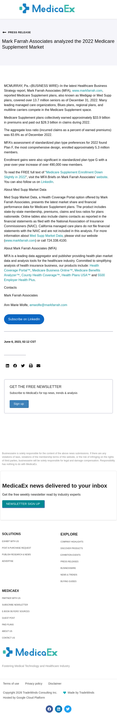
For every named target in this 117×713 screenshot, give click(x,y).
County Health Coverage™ (40, 275)
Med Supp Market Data (46, 235)
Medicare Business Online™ (52, 270)
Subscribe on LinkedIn (24, 319)
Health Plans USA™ (76, 275)
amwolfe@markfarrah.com (48, 305)
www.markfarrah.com (87, 90)
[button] (7, 365)
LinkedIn (47, 182)
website (102, 177)
